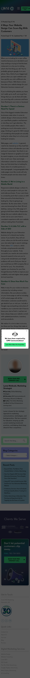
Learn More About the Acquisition (15, 344)
